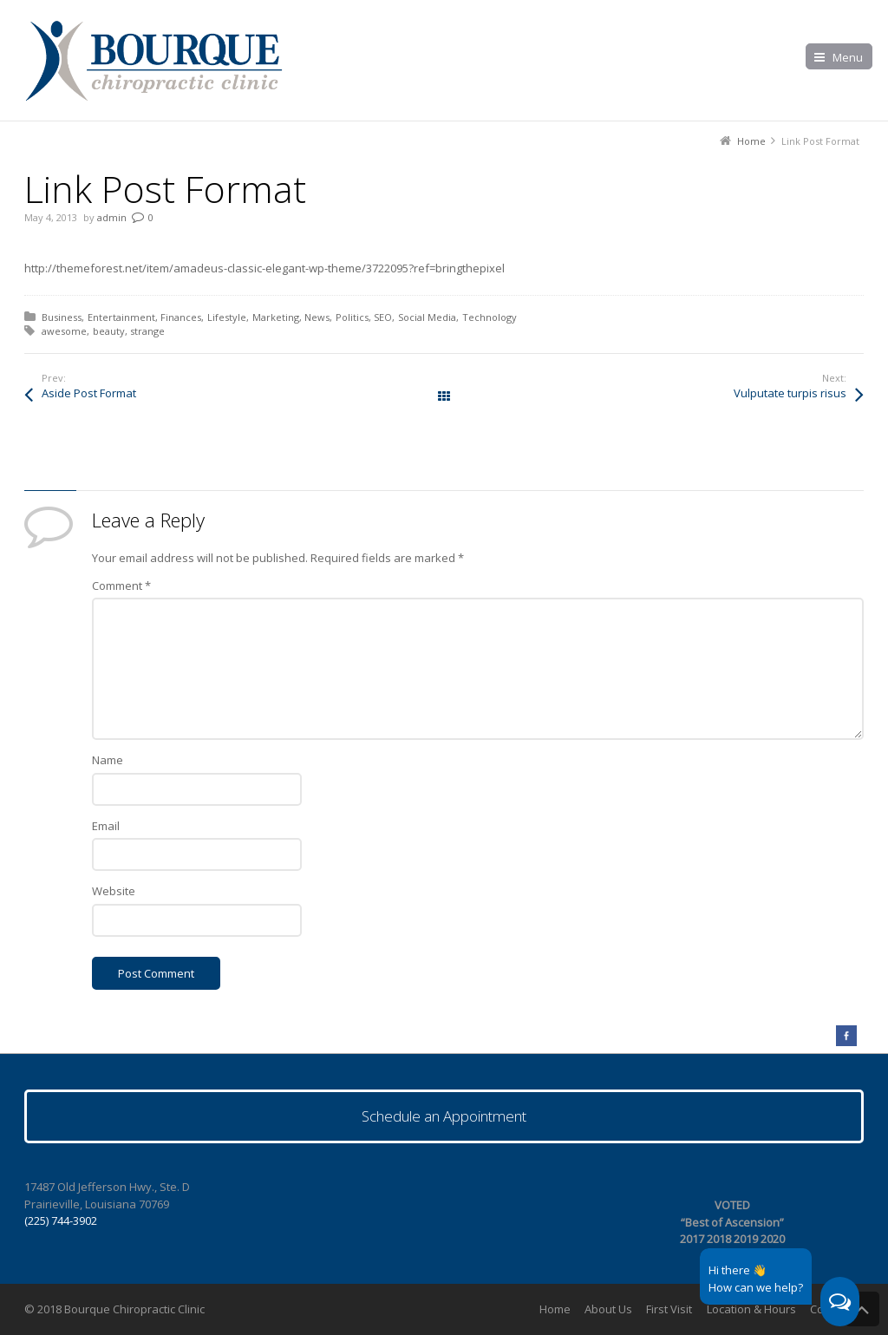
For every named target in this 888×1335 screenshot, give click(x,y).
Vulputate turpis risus (790, 393)
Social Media (427, 317)
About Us (608, 1309)
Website (113, 891)
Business (62, 317)
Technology (489, 317)
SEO (383, 317)
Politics (352, 317)
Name (107, 760)
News (317, 317)
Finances (180, 317)
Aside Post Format (89, 393)
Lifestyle (226, 317)
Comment (121, 585)
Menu (847, 57)
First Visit (669, 1309)
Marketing (275, 317)
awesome (64, 330)
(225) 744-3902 (60, 1220)
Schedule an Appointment (444, 1116)
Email (106, 826)
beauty (109, 330)
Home (555, 1309)
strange (147, 330)
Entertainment (121, 317)
